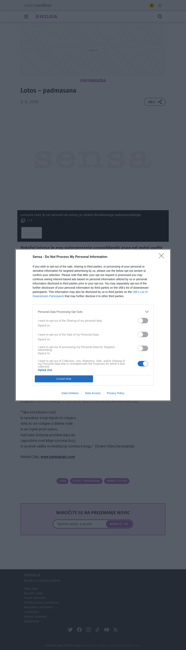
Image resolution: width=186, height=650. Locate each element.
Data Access (93, 393)
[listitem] (93, 312)
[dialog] (93, 325)
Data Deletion (70, 393)
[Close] (162, 257)
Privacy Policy (115, 393)
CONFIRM (63, 378)
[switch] (143, 320)
